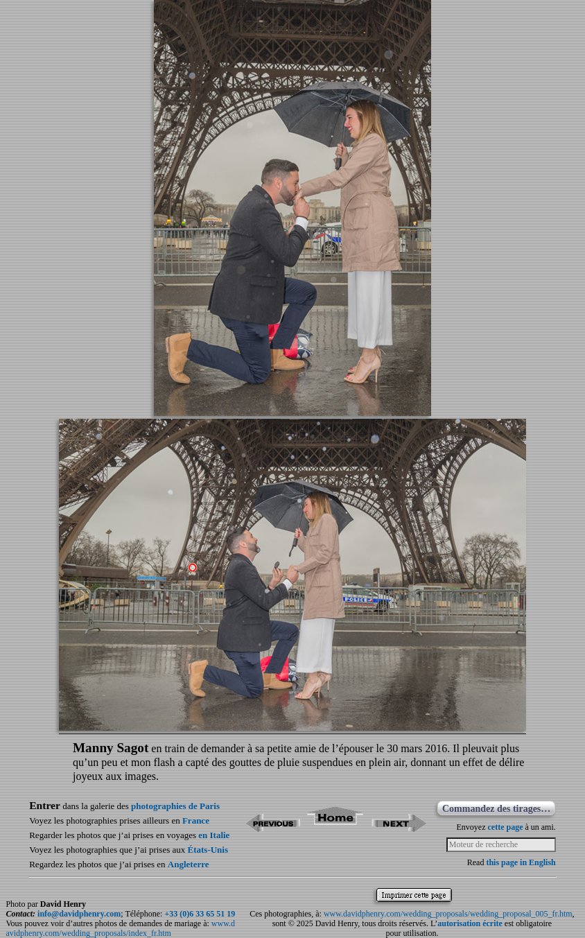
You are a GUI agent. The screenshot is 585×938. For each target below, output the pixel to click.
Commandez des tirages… (496, 809)
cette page (505, 827)
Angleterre (188, 864)
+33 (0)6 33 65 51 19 (199, 914)
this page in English (520, 862)
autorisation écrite (470, 923)
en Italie (213, 835)
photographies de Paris (175, 806)
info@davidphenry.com (79, 914)
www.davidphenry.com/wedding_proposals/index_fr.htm (120, 928)
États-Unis (208, 849)
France (195, 820)
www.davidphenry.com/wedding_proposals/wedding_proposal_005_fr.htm (448, 914)
